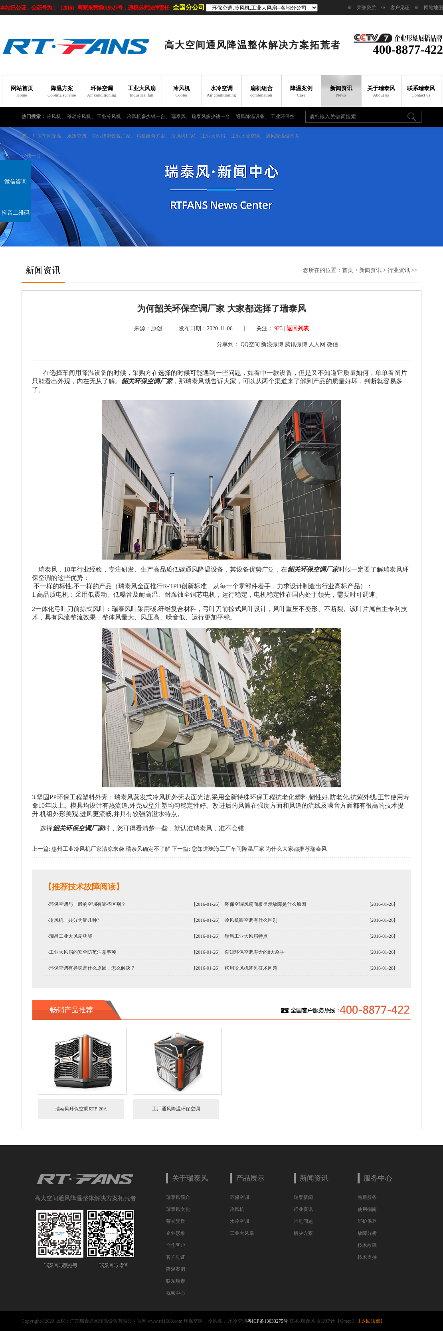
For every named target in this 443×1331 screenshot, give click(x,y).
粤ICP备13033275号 (267, 1321)
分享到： (228, 344)
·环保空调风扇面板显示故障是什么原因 (264, 904)
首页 (347, 270)
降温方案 (62, 91)
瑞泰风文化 (178, 1209)
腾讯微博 (296, 344)
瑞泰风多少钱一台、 (213, 116)
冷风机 (182, 91)
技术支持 (367, 1257)
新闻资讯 (341, 91)
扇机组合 (261, 91)
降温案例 (301, 91)
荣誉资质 (366, 7)
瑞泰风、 (180, 116)
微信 (332, 344)
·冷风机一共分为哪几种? (73, 920)
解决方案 (303, 1233)
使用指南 (367, 1209)
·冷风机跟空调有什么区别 (250, 920)
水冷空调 (221, 91)
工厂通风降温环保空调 (159, 1109)
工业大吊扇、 (215, 136)
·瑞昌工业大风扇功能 (70, 936)
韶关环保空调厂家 (146, 381)
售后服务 (367, 1197)
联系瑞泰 (175, 1281)
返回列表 (298, 328)
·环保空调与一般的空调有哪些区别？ (87, 904)
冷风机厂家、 (185, 136)
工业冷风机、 (111, 116)
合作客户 (175, 1245)
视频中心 (175, 1293)
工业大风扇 (142, 91)
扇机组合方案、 (153, 136)
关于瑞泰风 (381, 91)
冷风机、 (56, 116)
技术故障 (367, 1245)
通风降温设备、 (252, 116)
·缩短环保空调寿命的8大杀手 (254, 952)
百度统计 (325, 1321)
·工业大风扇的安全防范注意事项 (82, 952)
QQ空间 (250, 344)
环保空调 (102, 91)
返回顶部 (370, 1321)
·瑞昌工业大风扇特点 (245, 936)
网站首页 (22, 91)
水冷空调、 (79, 136)
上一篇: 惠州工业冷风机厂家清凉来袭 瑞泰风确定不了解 (101, 849)
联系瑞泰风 (421, 91)
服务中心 (378, 1178)
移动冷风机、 (81, 116)
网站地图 (433, 7)
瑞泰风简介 (178, 1197)
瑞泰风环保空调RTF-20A (64, 1109)
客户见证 (399, 7)
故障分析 (367, 1233)
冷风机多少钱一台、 (148, 116)
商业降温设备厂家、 (113, 136)
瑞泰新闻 (303, 1197)
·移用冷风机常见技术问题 (250, 968)
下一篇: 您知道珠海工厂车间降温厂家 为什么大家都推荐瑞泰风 (249, 849)
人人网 (317, 344)
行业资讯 (399, 270)
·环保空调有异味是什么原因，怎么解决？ (91, 968)
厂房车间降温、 (49, 136)
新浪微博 (272, 344)
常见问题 (303, 1221)
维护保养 (367, 1221)
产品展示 (250, 1178)
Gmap (346, 1321)
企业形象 (175, 1233)
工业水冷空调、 (248, 136)
